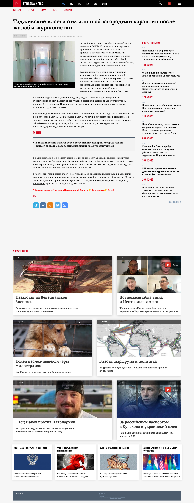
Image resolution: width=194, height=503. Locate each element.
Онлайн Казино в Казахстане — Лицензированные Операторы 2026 (161, 74)
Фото (56, 10)
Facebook (121, 59)
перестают (39, 183)
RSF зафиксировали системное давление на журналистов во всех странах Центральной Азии (160, 171)
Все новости (175, 202)
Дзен (110, 190)
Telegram (97, 190)
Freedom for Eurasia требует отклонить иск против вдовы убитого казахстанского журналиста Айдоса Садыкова (158, 151)
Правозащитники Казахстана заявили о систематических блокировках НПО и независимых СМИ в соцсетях (160, 192)
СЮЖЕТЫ (69, 10)
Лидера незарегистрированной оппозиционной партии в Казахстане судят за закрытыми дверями (159, 87)
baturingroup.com (115, 500)
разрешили (124, 174)
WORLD (105, 3)
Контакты (19, 496)
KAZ (63, 3)
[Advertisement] (97, 231)
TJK (79, 3)
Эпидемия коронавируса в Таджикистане (66, 36)
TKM (88, 3)
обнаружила (100, 75)
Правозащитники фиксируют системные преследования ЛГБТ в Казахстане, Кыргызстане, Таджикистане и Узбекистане (160, 55)
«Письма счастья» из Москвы (31, 448)
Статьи (31, 10)
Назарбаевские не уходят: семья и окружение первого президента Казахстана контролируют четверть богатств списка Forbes (160, 129)
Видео (44, 10)
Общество (32, 36)
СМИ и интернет (43, 36)
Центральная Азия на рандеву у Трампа (162, 449)
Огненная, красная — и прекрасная (70, 449)
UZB (96, 3)
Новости (17, 10)
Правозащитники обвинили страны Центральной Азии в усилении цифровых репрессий (161, 108)
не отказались (78, 174)
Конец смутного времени (115, 448)
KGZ (71, 3)
